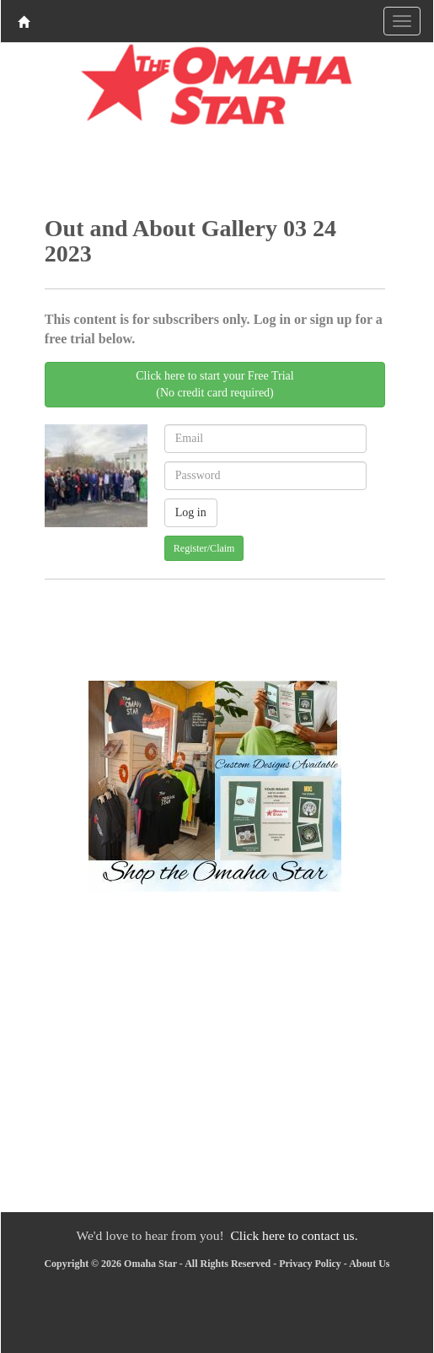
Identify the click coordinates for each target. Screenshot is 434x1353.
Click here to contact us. (293, 1235)
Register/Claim (204, 548)
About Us (369, 1263)
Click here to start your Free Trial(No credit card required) (214, 384)
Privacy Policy (310, 1263)
